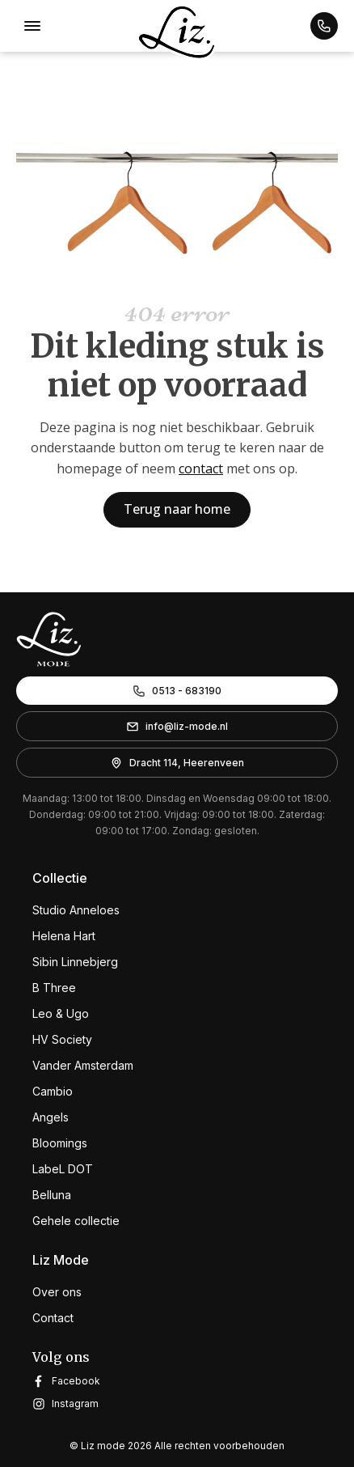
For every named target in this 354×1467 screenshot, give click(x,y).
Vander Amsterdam (82, 1065)
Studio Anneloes (76, 910)
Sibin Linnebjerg (75, 962)
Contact (53, 1318)
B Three (54, 987)
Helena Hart (63, 936)
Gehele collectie (76, 1220)
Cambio (52, 1091)
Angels (50, 1117)
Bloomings (59, 1143)
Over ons (57, 1292)
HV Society (62, 1039)
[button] (324, 26)
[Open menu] (32, 26)
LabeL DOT (62, 1169)
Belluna (51, 1195)
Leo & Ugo (60, 1013)
